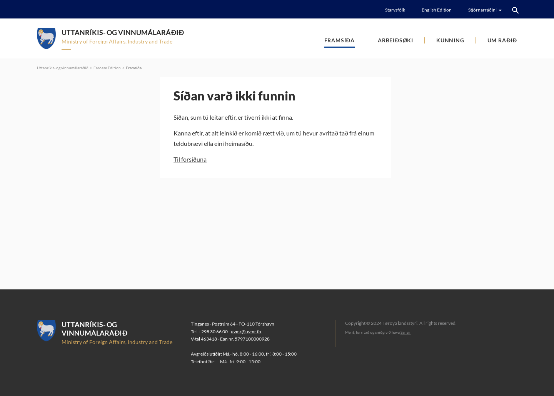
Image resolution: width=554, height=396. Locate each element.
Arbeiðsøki (395, 40)
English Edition (437, 10)
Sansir (405, 332)
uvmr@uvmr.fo (246, 331)
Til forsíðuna (190, 159)
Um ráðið (502, 40)
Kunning (450, 40)
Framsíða (339, 40)
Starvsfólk (395, 10)
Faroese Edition (107, 67)
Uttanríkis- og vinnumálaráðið (62, 67)
